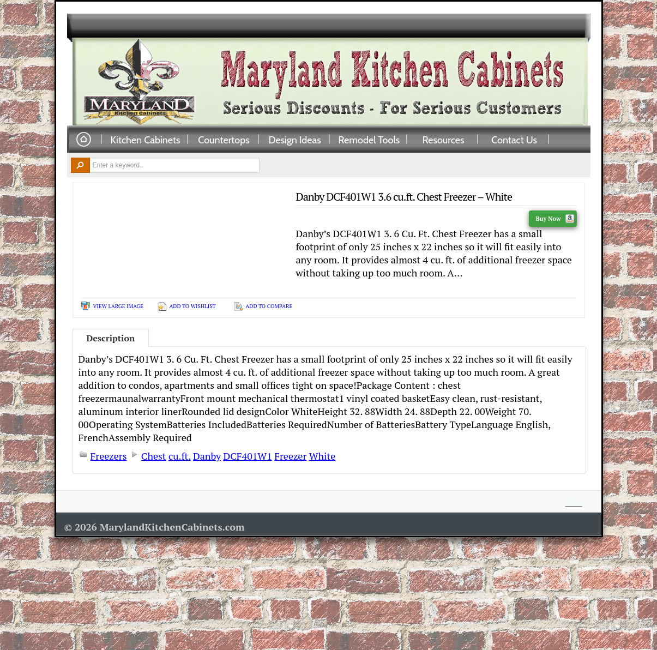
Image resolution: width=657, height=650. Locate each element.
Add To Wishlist (193, 306)
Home (83, 139)
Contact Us (514, 139)
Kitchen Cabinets (145, 139)
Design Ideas (294, 139)
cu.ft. (179, 455)
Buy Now (554, 218)
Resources (444, 139)
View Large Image (118, 306)
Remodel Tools (369, 139)
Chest (153, 455)
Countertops (223, 139)
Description (111, 338)
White (322, 455)
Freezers (109, 455)
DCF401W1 (247, 455)
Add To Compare (269, 306)
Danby (207, 455)
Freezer (290, 455)
